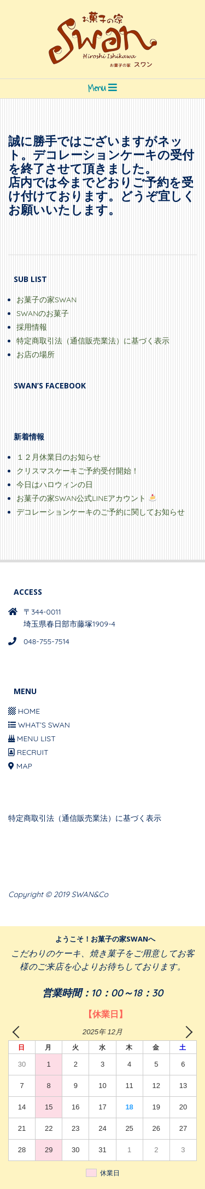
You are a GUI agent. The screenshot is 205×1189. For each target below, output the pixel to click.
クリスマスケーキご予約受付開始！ (77, 471)
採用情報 (31, 327)
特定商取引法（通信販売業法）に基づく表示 (92, 341)
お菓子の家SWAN (46, 300)
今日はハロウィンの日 (54, 484)
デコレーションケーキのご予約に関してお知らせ (100, 512)
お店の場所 (35, 354)
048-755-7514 (46, 641)
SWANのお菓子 (42, 313)
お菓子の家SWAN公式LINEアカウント (86, 498)
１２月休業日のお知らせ (58, 457)
